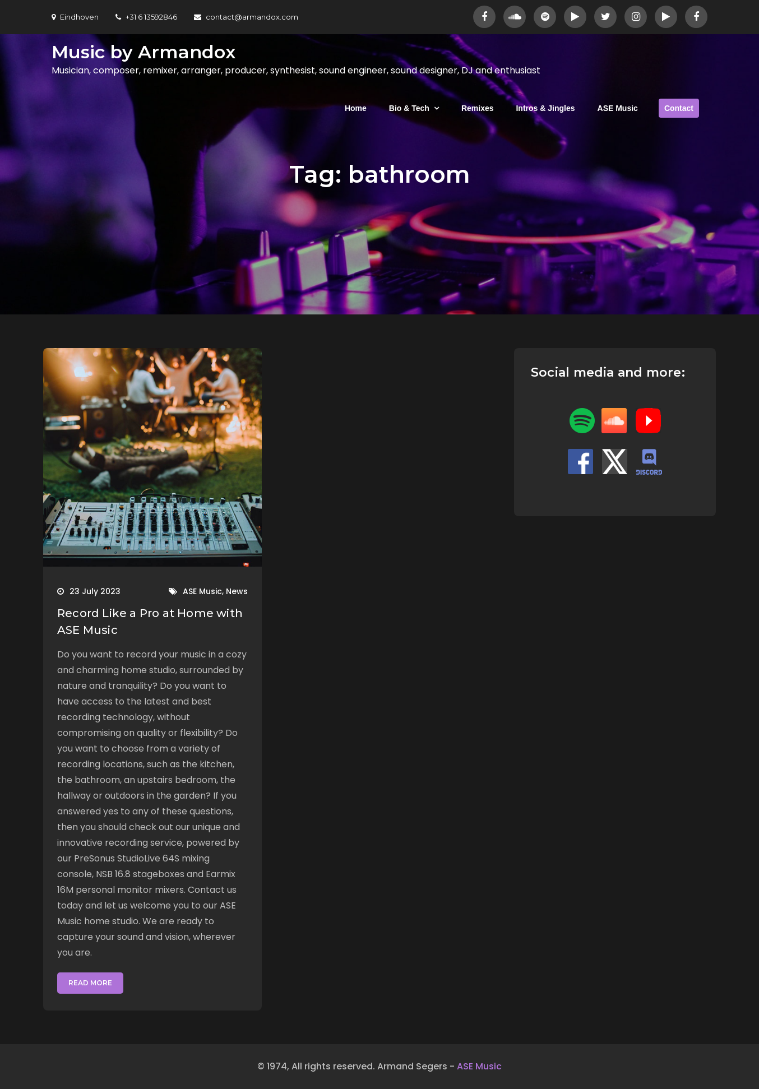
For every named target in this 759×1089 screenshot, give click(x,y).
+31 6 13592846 (146, 16)
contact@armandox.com (246, 16)
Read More (90, 983)
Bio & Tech (409, 108)
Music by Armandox (143, 52)
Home (356, 108)
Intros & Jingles (545, 108)
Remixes (477, 108)
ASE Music (618, 108)
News (237, 591)
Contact (678, 108)
